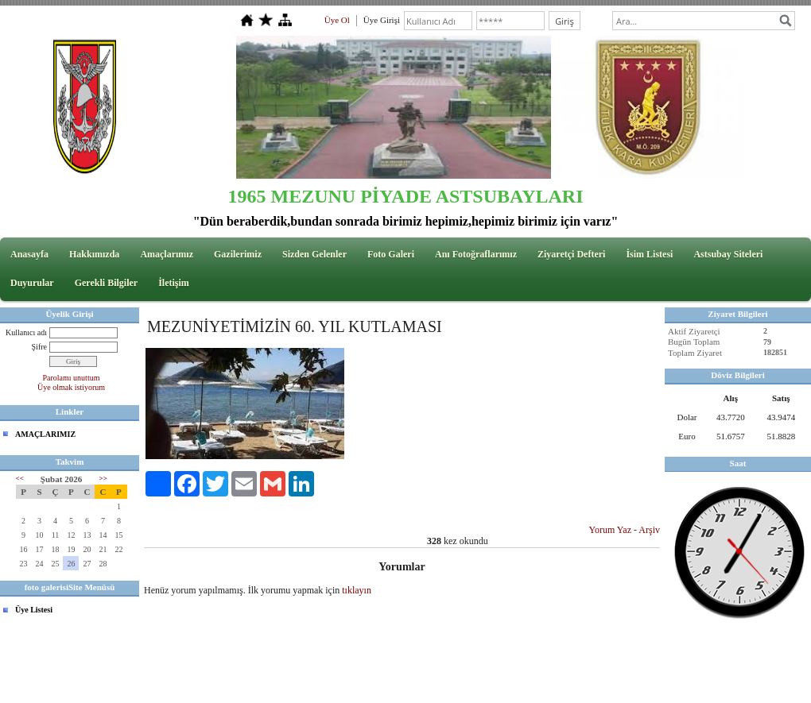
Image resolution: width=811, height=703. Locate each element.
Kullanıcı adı (26, 332)
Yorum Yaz (610, 529)
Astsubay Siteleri (727, 254)
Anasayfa (29, 254)
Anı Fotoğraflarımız (476, 254)
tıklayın (356, 590)
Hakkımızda (94, 254)
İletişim (173, 282)
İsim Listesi (649, 254)
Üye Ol (337, 20)
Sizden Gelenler (314, 254)
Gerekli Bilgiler (106, 282)
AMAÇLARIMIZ (45, 434)
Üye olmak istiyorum (71, 387)
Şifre (39, 346)
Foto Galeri (390, 254)
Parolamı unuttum (71, 377)
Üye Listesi (33, 609)
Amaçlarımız (166, 254)
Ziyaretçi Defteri (571, 254)
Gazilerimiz (238, 254)
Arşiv (649, 529)
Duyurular (32, 282)
